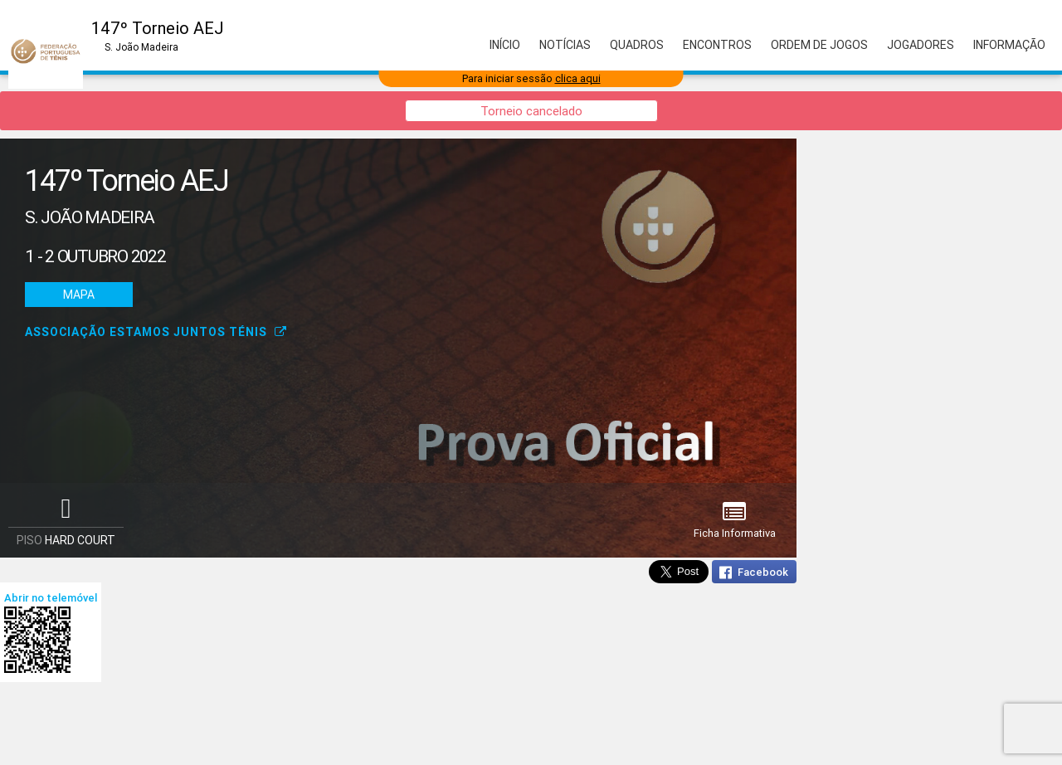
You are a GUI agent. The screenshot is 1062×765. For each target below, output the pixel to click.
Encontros (717, 44)
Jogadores (920, 44)
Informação (1009, 44)
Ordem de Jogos (819, 44)
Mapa (79, 294)
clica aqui (578, 78)
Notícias (565, 44)
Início (505, 44)
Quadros (637, 44)
